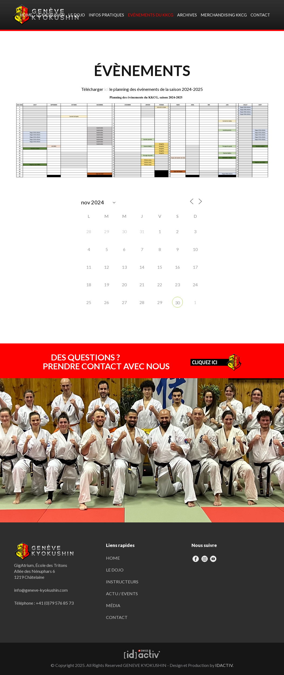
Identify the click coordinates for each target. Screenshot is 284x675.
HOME (113, 557)
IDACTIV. (224, 665)
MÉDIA (113, 605)
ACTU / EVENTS (122, 593)
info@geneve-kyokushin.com (41, 590)
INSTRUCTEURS (122, 581)
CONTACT (117, 617)
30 (177, 302)
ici (106, 89)
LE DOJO (115, 569)
